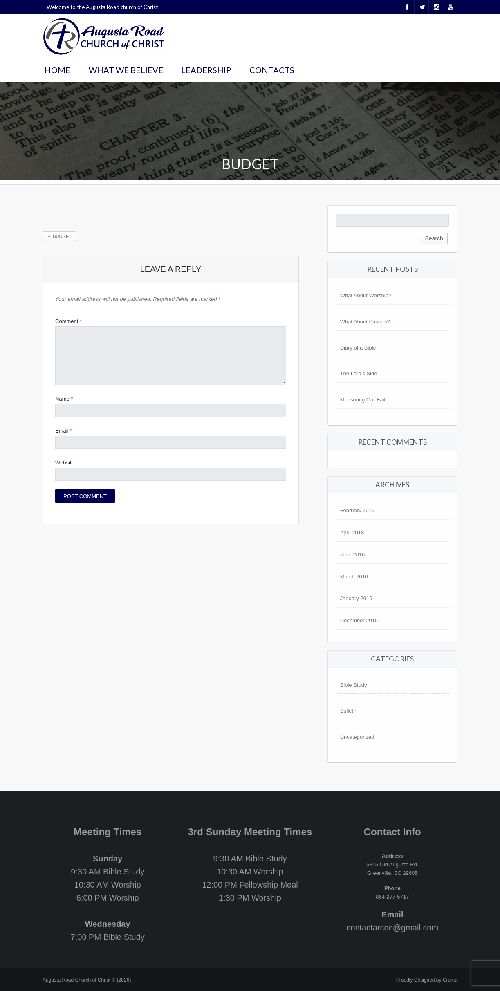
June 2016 (352, 555)
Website (64, 463)
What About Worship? (366, 295)
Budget (59, 236)
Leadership (206, 70)
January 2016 (356, 598)
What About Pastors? (365, 321)
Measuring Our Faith (364, 400)
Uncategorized (357, 737)
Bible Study (353, 685)
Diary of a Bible (358, 348)
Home (57, 70)
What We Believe (126, 70)
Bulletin (349, 711)
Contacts (271, 70)
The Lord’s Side (358, 373)
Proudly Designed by (426, 980)
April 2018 (352, 532)
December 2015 (359, 620)
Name (64, 399)
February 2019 (357, 510)
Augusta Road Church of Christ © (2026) (87, 980)
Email (63, 431)
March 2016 (354, 577)
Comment (68, 321)
